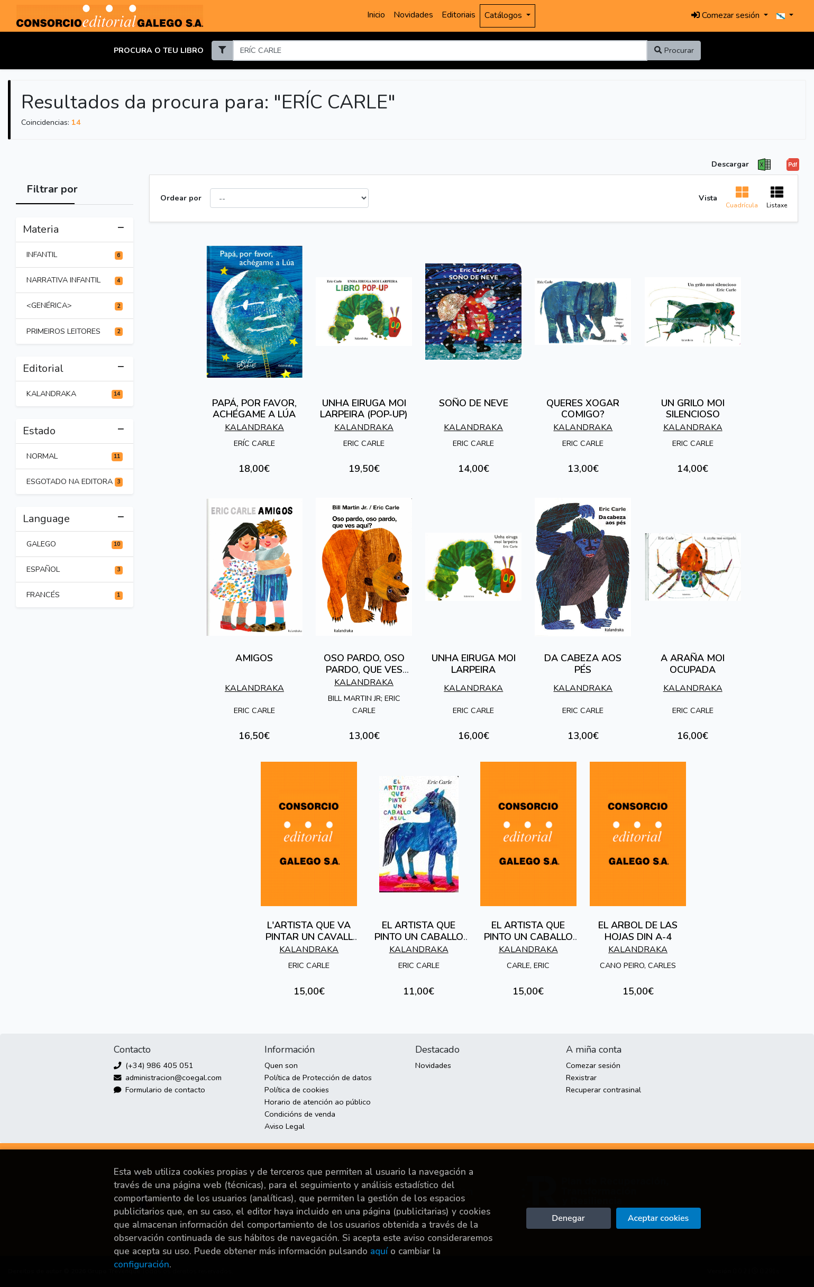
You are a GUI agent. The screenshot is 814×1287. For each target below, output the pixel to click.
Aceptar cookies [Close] (658, 1218)
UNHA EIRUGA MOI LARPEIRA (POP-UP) (364, 409)
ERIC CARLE (364, 443)
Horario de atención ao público (317, 1102)
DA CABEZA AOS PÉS (582, 664)
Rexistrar (581, 1077)
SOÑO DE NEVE (473, 403)
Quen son (281, 1065)
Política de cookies (296, 1089)
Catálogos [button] (504, 15)
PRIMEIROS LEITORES (74, 331)
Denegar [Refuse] (568, 1218)
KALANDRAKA (74, 393)
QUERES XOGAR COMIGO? (582, 409)
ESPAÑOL (74, 569)
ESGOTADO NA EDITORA (74, 481)
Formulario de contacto (159, 1089)
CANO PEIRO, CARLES (638, 965)
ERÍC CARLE (254, 443)
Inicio (376, 15)
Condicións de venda (299, 1114)
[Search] (440, 50)
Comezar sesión (593, 1065)
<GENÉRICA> (74, 305)
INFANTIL (74, 254)
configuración (141, 1264)
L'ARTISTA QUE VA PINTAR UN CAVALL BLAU (309, 936)
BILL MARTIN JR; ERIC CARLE (364, 704)
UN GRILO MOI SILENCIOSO (693, 409)
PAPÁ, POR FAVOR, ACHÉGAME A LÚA (254, 409)
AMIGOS (254, 658)
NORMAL (74, 456)
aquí (379, 1251)
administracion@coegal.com (168, 1077)
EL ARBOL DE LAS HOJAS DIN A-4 (638, 931)
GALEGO (74, 543)
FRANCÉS (74, 594)
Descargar (730, 164)
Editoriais (458, 15)
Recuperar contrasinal (603, 1089)
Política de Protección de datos (318, 1077)
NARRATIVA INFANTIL (74, 280)
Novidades (413, 15)
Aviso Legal (284, 1126)
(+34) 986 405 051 (154, 1065)
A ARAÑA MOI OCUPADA (693, 664)
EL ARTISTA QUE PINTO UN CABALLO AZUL (418, 936)
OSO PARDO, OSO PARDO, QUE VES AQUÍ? (364, 669)
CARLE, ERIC (528, 965)
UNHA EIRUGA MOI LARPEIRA (474, 664)
